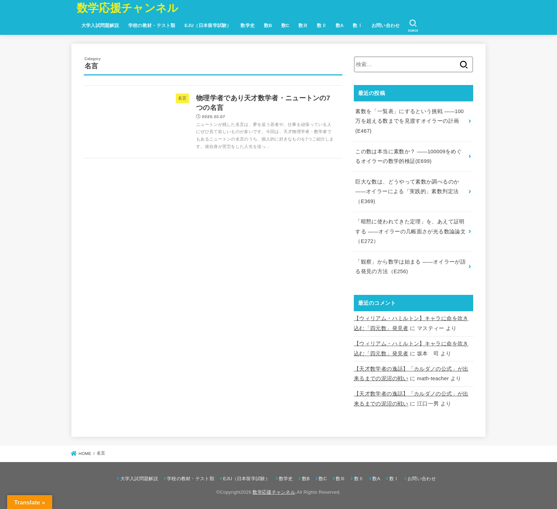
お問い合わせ (386, 25)
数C (285, 25)
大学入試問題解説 (100, 25)
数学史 (247, 25)
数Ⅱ (321, 25)
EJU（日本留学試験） (207, 25)
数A (340, 25)
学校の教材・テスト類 (151, 25)
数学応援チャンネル (128, 8)
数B (268, 25)
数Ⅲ (303, 25)
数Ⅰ (357, 25)
